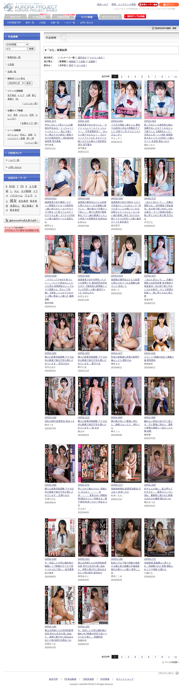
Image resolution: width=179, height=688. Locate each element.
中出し (23, 134)
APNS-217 (117, 485)
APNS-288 (50, 485)
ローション (12, 134)
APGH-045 (117, 121)
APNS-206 (150, 485)
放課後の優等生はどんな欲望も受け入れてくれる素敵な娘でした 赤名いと (125, 282)
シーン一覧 (31, 142)
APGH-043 (150, 121)
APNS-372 (150, 198)
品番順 (92, 61)
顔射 (30, 134)
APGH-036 (117, 198)
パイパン (23, 115)
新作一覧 (30, 22)
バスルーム (16, 195)
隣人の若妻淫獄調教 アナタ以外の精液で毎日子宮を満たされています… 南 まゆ (92, 424)
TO (22, 186)
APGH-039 (84, 198)
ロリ (9, 115)
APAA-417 (117, 353)
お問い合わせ (86, 22)
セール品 (81, 65)
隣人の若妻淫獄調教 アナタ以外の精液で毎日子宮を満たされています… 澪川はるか (59, 360)
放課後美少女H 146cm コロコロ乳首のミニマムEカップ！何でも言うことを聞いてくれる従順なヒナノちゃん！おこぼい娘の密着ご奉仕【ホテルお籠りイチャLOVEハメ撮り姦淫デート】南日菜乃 (126, 212)
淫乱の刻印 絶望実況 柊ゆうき (60, 421)
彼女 (13, 201)
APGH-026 (84, 276)
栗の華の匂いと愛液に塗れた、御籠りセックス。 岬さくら (125, 424)
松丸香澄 (23, 201)
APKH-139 (117, 559)
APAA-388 (150, 417)
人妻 (28, 95)
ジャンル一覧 (30, 103)
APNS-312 (84, 417)
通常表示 (82, 57)
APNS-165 (84, 626)
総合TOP (53, 679)
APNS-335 (50, 353)
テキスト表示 (96, 57)
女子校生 (11, 95)
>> (175, 76)
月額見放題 (88, 679)
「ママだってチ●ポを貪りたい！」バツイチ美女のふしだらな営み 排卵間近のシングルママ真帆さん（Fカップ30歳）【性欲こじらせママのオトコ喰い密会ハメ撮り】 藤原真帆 (59, 289)
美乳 (15, 115)
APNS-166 (50, 626)
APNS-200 (50, 559)
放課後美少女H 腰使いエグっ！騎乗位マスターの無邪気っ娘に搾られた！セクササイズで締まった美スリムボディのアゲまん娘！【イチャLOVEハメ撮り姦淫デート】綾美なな (60, 212)
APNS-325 (84, 353)
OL (17, 99)
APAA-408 (117, 417)
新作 (71, 65)
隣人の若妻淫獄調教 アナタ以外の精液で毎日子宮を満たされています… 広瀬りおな (59, 492)
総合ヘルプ (102, 4)
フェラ (28, 195)
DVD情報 (104, 679)
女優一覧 (55, 22)
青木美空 (14, 210)
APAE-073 (84, 485)
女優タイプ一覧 (29, 123)
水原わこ (15, 205)
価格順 (72, 61)
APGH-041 (50, 198)
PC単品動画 (70, 679)
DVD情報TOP (14, 22)
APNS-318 (50, 417)
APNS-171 (150, 559)
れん (16, 191)
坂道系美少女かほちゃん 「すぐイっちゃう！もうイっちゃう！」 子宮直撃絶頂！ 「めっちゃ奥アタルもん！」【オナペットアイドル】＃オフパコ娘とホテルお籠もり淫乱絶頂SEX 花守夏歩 (93, 135)
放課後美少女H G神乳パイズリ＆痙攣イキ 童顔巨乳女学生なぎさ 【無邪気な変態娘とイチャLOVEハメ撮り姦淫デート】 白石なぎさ (92, 286)
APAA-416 (150, 353)
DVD (12, 186)
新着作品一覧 (14, 57)
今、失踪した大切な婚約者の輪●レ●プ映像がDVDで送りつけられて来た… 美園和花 (92, 633)
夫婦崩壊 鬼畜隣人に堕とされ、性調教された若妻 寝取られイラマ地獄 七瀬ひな (158, 566)
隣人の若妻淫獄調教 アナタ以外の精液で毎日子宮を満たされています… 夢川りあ (92, 360)
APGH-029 (50, 276)
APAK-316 (84, 121)
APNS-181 (84, 559)
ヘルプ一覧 (69, 22)
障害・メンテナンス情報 (124, 4)
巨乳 (32, 115)
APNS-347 (150, 276)
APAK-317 (50, 121)
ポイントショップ (125, 679)
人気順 (42, 22)
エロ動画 (26, 191)
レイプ (21, 95)
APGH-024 (117, 276)
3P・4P (30, 138)
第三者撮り (28, 205)
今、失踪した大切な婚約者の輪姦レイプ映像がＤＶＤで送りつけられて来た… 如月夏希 (59, 566)
